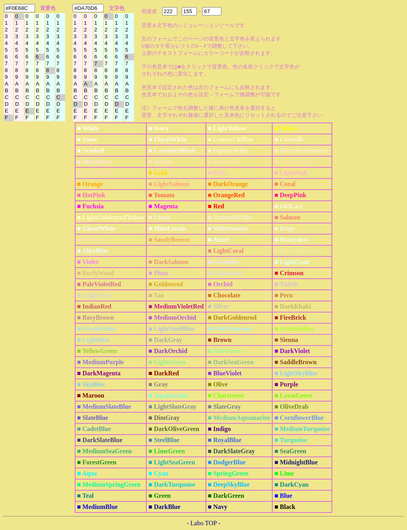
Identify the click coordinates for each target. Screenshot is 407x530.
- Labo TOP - (204, 523)
